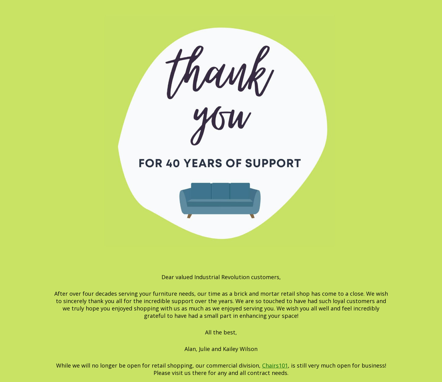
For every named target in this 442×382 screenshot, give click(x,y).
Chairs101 (275, 365)
